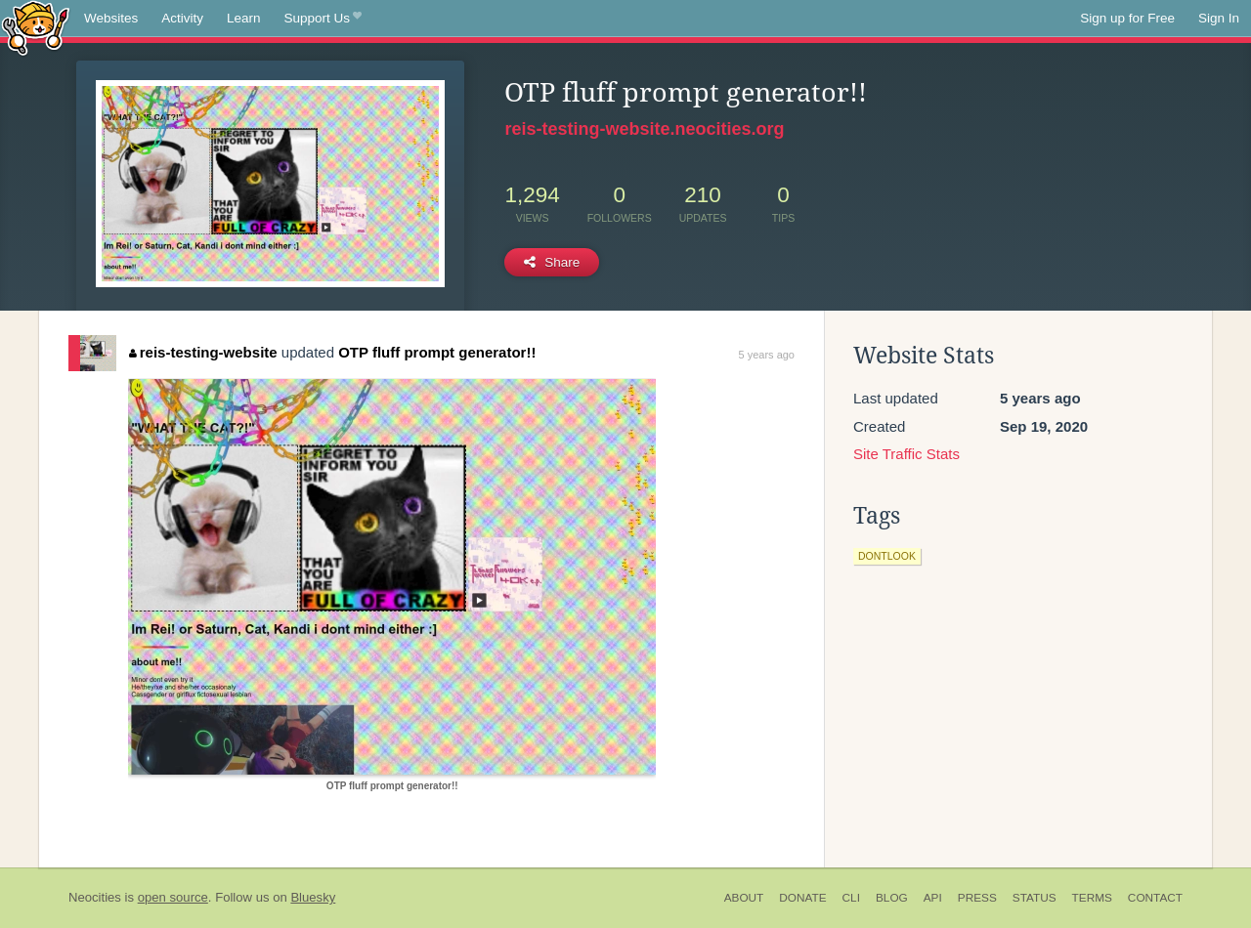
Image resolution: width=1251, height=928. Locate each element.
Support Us (323, 18)
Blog (892, 898)
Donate (802, 898)
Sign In (1218, 18)
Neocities (94, 897)
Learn (244, 18)
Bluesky (312, 897)
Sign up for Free (1127, 18)
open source (173, 897)
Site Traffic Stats (906, 453)
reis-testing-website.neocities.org (644, 129)
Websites (111, 18)
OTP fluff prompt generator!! (437, 352)
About (744, 898)
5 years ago (767, 354)
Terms (1092, 898)
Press (977, 898)
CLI (851, 898)
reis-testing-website (203, 352)
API (933, 898)
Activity (182, 18)
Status (1035, 898)
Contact (1155, 898)
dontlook (887, 556)
